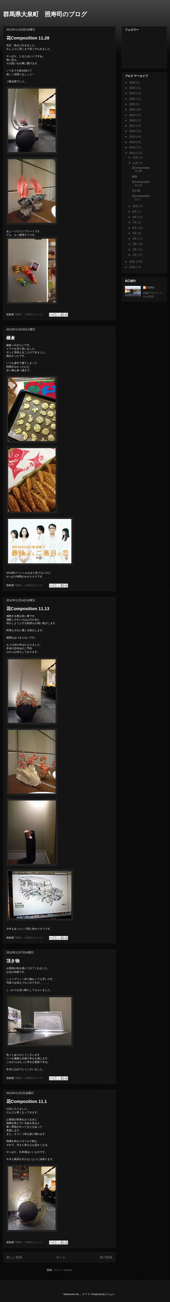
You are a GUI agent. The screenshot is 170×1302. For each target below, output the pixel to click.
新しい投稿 (14, 1257)
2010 (132, 267)
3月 (135, 243)
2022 (132, 98)
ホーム (61, 1257)
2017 (132, 125)
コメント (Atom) (62, 1269)
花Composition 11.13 (27, 608)
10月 (135, 206)
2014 (132, 142)
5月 (135, 233)
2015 (132, 136)
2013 (132, 147)
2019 (132, 115)
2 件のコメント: (34, 1078)
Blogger (110, 1294)
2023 (132, 93)
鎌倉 (10, 337)
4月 (135, 238)
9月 (135, 211)
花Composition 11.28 (27, 37)
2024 (132, 87)
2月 (135, 249)
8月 (135, 217)
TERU (150, 287)
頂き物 (13, 960)
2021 (132, 104)
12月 (135, 157)
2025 (132, 82)
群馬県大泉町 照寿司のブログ (45, 14)
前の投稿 (106, 1257)
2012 (132, 152)
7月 (135, 222)
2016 (132, 131)
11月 (135, 163)
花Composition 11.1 (26, 1101)
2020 (132, 109)
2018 (132, 120)
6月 (135, 227)
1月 (135, 254)
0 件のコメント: (34, 314)
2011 (132, 261)
